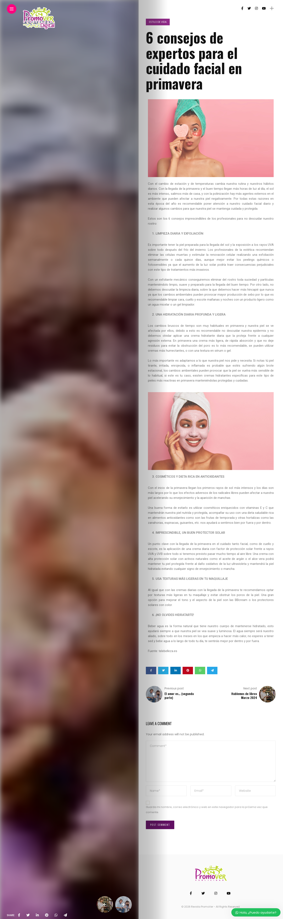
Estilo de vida (158, 22)
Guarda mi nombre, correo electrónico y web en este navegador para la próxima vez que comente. (207, 809)
